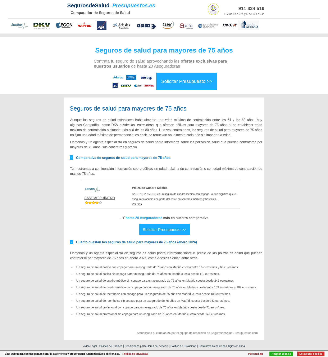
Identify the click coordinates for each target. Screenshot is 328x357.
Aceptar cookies (281, 353)
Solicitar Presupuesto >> (186, 81)
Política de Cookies (110, 346)
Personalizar (255, 353)
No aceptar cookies (310, 353)
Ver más (137, 204)
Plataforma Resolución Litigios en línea (222, 346)
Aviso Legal (90, 346)
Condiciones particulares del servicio (146, 346)
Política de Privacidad (183, 346)
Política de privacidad (135, 353)
